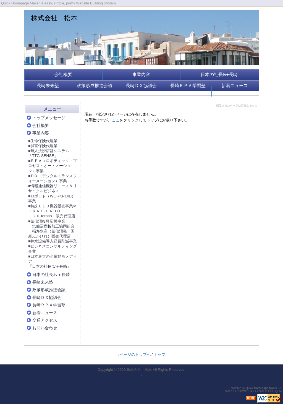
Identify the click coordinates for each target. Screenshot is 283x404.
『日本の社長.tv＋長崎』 (49, 266)
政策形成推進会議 (94, 85)
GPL (271, 391)
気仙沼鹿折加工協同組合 (53, 226)
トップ (159, 354)
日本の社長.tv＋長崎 (51, 274)
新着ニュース (234, 85)
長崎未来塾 (48, 85)
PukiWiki (242, 391)
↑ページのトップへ (134, 354)
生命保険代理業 (43, 141)
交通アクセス (44, 320)
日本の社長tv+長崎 (219, 74)
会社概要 (63, 74)
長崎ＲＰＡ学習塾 (188, 85)
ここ (115, 120)
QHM (278, 391)
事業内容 (141, 74)
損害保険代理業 (43, 146)
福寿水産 (40, 231)
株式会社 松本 (54, 18)
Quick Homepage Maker (261, 388)
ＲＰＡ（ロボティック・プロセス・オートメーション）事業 (52, 165)
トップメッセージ (48, 117)
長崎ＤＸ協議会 (141, 85)
